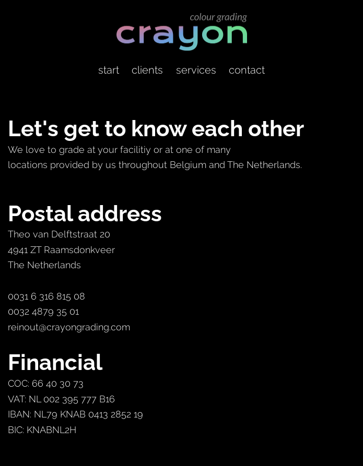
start (108, 70)
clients (147, 70)
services (196, 70)
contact (247, 70)
